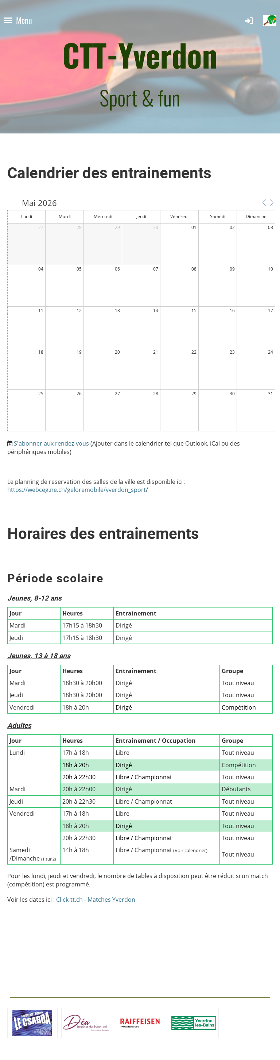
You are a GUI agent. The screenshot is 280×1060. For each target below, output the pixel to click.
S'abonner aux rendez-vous (51, 443)
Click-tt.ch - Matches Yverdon (95, 900)
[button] (264, 202)
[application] (141, 315)
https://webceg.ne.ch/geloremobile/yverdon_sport (76, 490)
